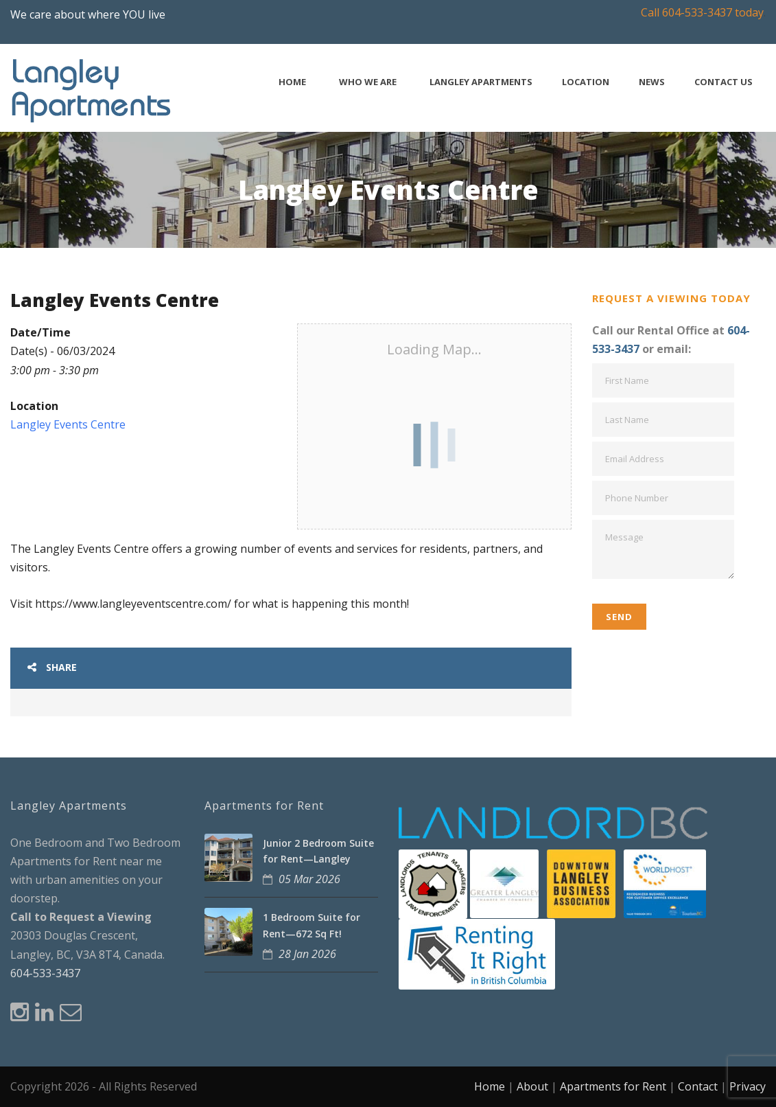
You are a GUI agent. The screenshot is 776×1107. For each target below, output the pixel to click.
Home (292, 82)
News (652, 82)
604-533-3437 (45, 973)
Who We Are (368, 82)
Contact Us (723, 82)
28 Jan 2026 (307, 953)
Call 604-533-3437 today (702, 12)
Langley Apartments (481, 82)
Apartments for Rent (613, 1086)
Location (585, 82)
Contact (698, 1086)
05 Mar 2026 (309, 879)
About (532, 1086)
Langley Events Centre (68, 424)
